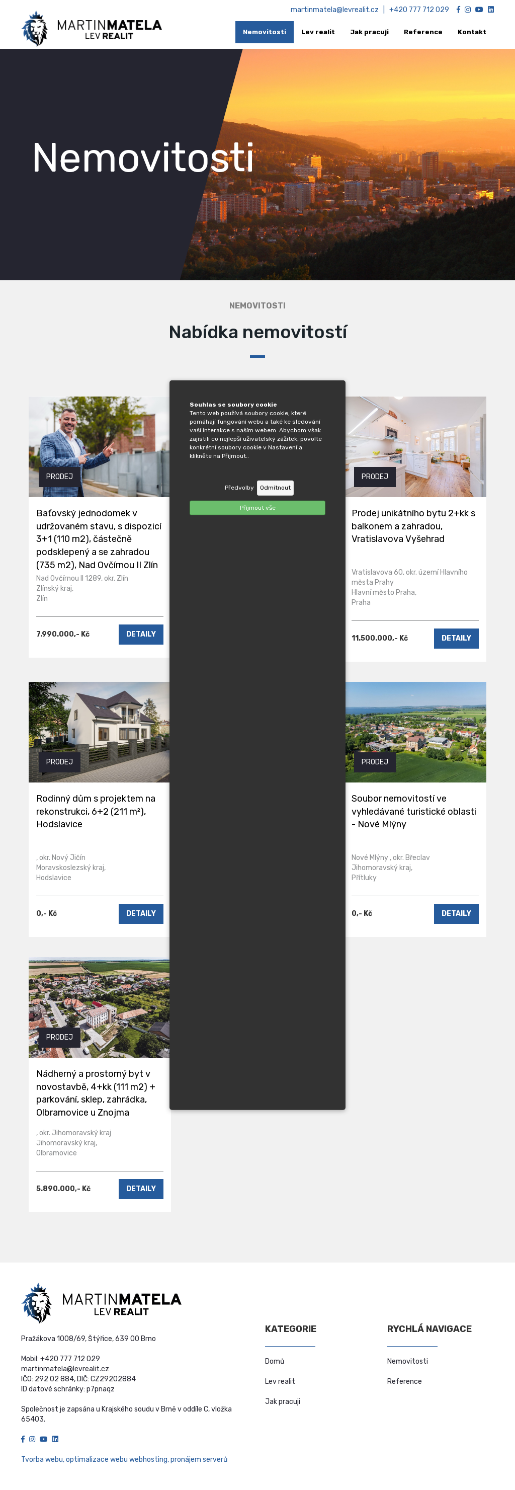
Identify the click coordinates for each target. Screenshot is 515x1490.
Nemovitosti (407, 1361)
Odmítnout (275, 487)
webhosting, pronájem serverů (178, 1459)
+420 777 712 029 (419, 10)
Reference (404, 1381)
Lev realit (280, 1381)
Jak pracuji (282, 1401)
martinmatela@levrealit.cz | (340, 10)
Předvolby (239, 487)
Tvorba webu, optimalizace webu (74, 1459)
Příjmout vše (258, 507)
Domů (274, 1361)
